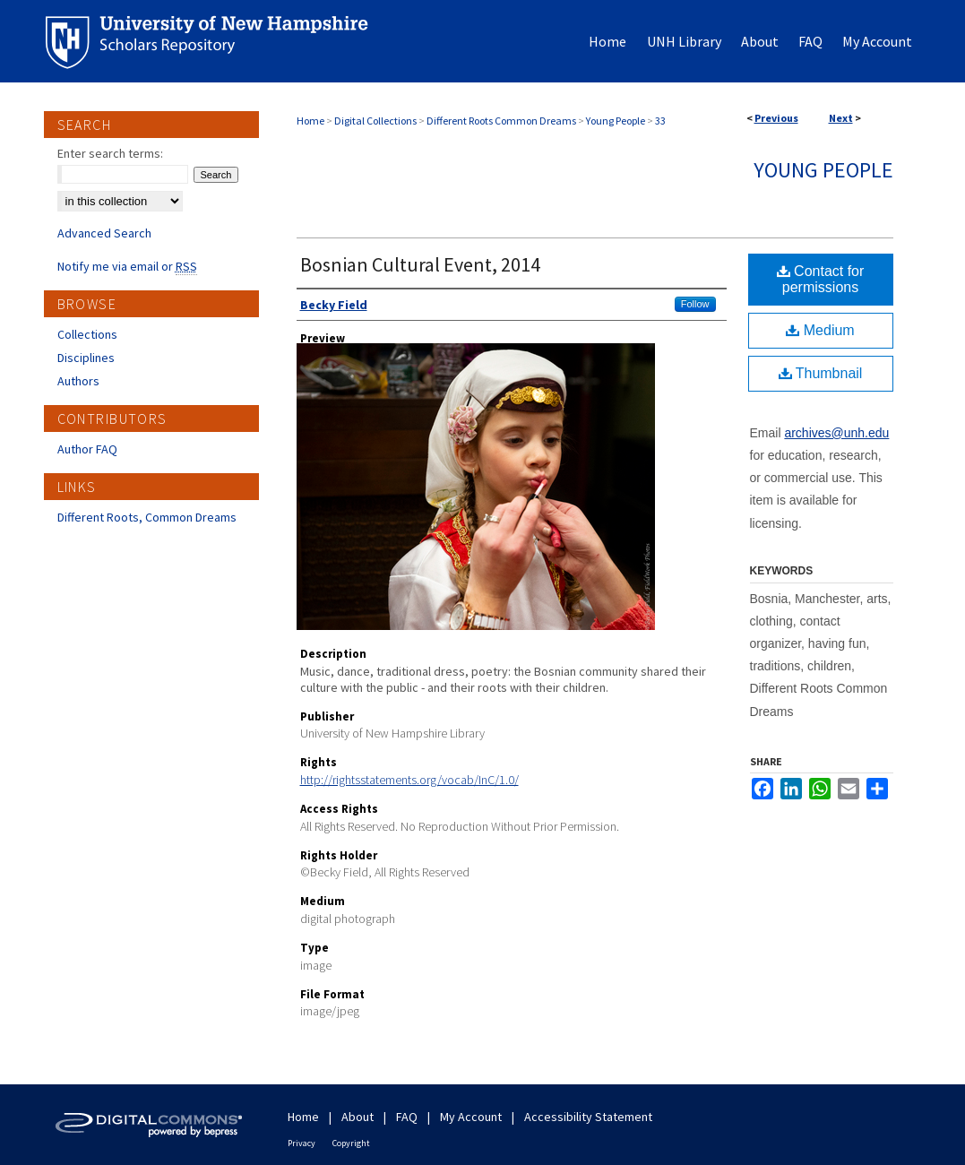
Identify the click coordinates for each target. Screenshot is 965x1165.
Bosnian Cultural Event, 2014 (420, 264)
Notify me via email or (127, 266)
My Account (471, 1117)
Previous (776, 118)
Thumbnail (821, 373)
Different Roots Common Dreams (501, 120)
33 (660, 120)
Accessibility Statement (588, 1117)
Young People (615, 120)
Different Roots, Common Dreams (147, 517)
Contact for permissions (821, 279)
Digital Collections (375, 120)
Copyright (351, 1143)
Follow (695, 303)
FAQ (407, 1117)
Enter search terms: (110, 153)
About (357, 1117)
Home (310, 120)
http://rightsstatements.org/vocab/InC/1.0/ (409, 780)
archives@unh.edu (836, 433)
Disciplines (86, 358)
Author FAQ (87, 449)
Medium (820, 330)
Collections (87, 334)
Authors (78, 381)
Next (841, 118)
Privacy (301, 1143)
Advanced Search (104, 233)
